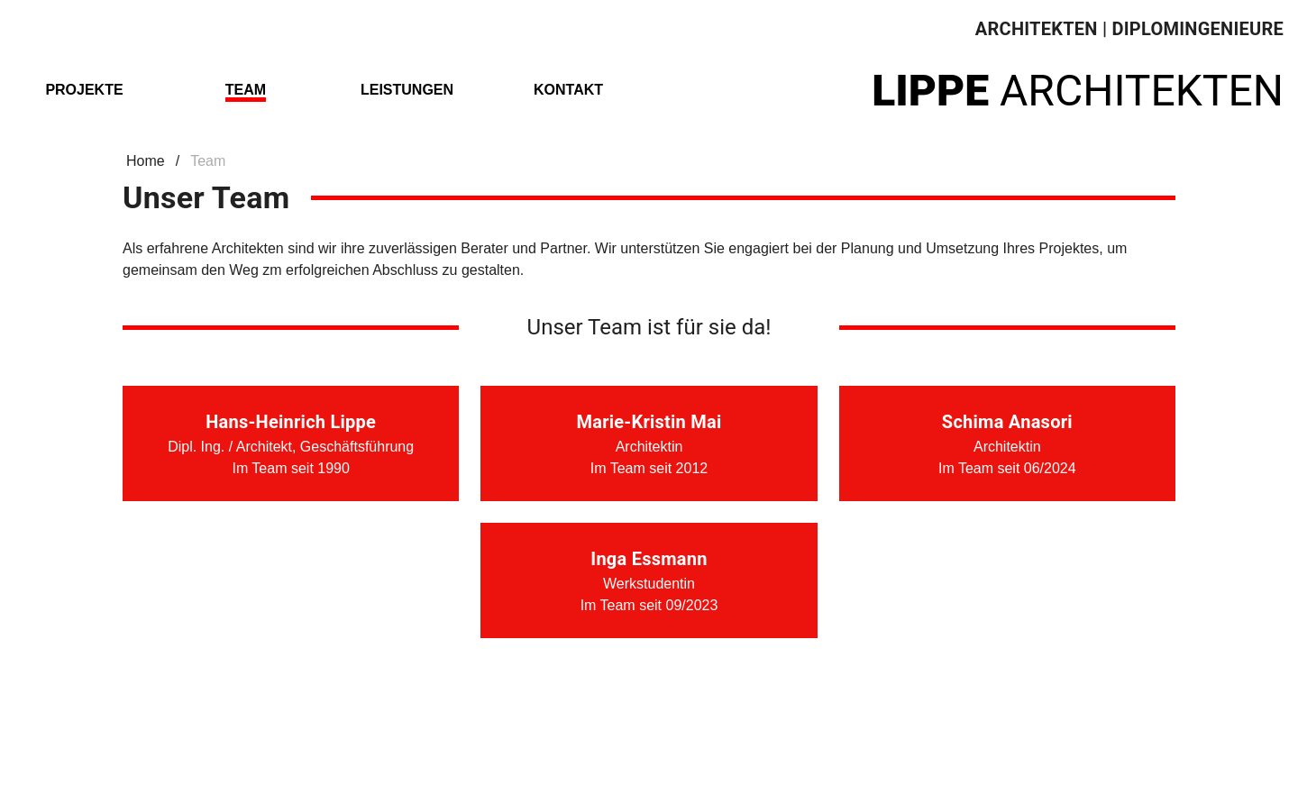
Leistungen (407, 89)
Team (245, 89)
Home (145, 161)
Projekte (84, 89)
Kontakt (568, 89)
